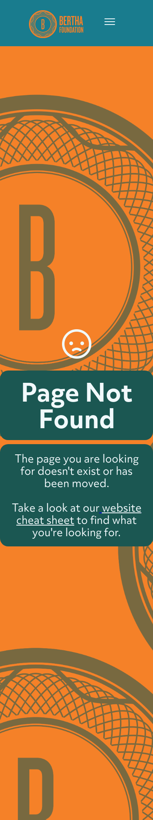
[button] (106, 21)
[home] (54, 23)
